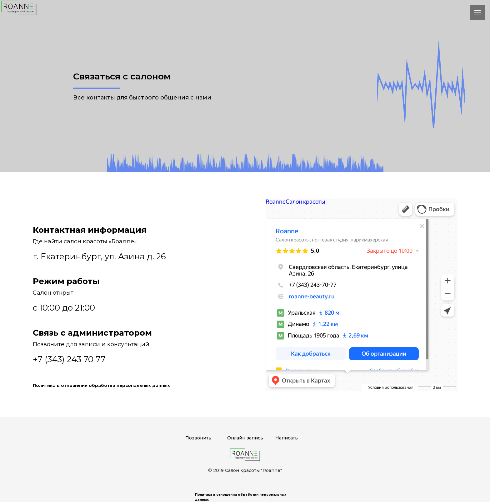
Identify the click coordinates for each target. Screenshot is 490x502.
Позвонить (198, 438)
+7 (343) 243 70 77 (69, 359)
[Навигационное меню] (477, 12)
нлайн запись (247, 438)
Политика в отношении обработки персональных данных (101, 385)
